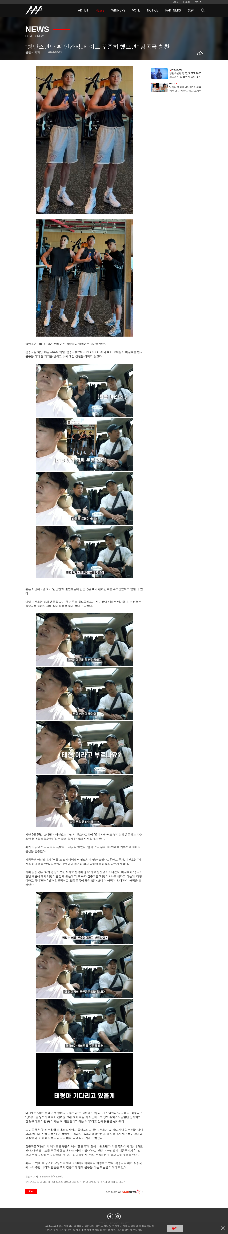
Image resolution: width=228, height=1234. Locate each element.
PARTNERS (173, 10)
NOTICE (152, 10)
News (41, 36)
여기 (119, 1229)
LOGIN (186, 2)
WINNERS (118, 10)
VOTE (136, 10)
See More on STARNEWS (125, 1191)
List (31, 1191)
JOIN (175, 2)
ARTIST (83, 10)
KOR (197, 2)
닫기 (223, 1228)
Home (29, 36)
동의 (175, 1228)
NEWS (99, 10)
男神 (191, 10)
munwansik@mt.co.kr (51, 1176)
